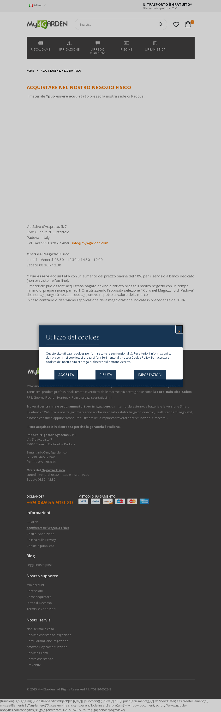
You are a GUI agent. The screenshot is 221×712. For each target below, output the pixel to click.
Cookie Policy (140, 358)
